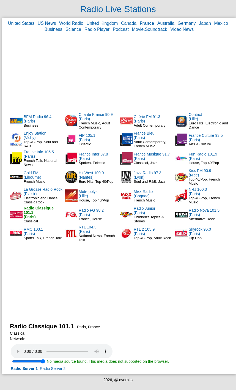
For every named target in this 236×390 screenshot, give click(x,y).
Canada (128, 23)
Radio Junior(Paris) (144, 210)
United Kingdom (102, 23)
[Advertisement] (119, 71)
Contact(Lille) (195, 116)
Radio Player (97, 29)
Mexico (221, 23)
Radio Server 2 (52, 368)
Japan (205, 23)
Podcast (121, 29)
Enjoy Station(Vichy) (35, 135)
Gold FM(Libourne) (32, 175)
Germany (187, 23)
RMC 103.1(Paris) (33, 231)
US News (47, 23)
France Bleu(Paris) (144, 135)
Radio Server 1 (24, 368)
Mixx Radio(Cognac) (143, 193)
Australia (165, 23)
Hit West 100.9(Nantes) (91, 175)
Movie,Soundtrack (149, 29)
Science (73, 29)
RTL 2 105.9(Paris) (144, 231)
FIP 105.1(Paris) (87, 137)
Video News (182, 29)
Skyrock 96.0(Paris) (200, 231)
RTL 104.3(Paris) (88, 229)
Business (53, 29)
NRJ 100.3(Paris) (198, 191)
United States (21, 23)
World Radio (71, 23)
